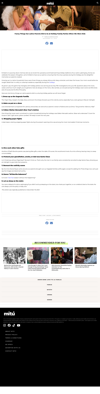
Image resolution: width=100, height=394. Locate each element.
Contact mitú (10, 351)
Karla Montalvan (51, 36)
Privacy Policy (11, 334)
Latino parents (56, 215)
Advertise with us (12, 347)
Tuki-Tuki (11, 177)
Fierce (49, 284)
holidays (52, 82)
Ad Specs (9, 344)
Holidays (48, 215)
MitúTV (49, 289)
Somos (49, 299)
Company (9, 341)
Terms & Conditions (13, 338)
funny (44, 215)
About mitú (10, 331)
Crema (49, 294)
